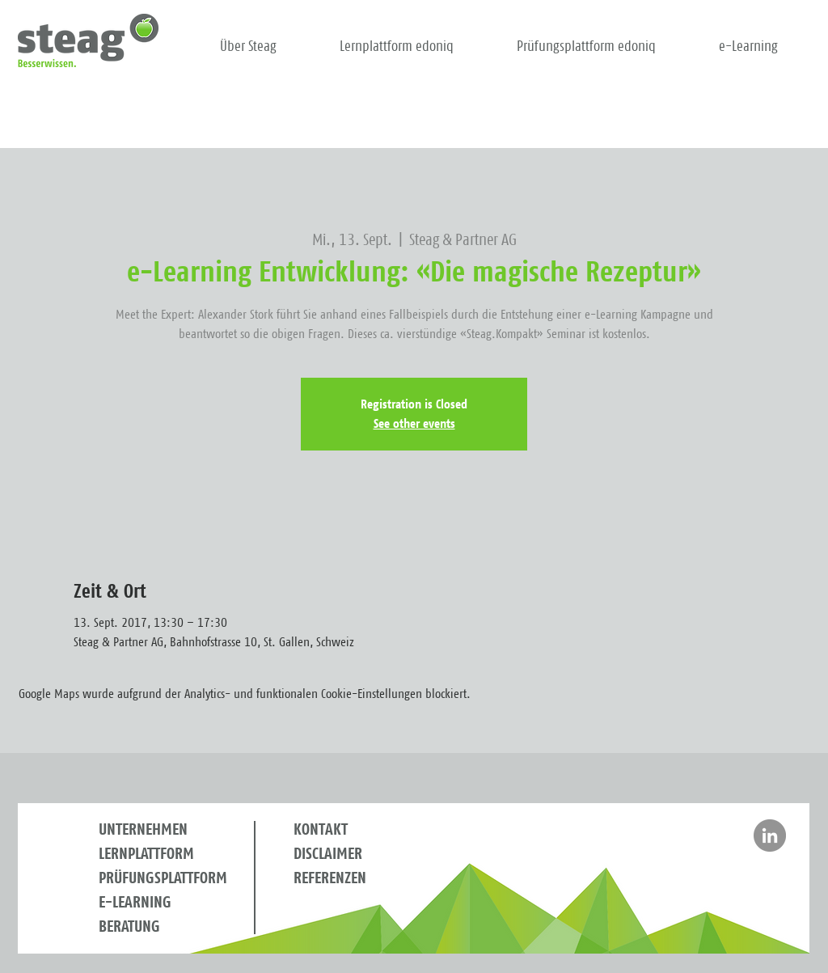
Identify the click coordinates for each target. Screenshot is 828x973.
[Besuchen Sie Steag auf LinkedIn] (770, 835)
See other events (414, 423)
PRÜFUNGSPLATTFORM (163, 878)
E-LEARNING (135, 903)
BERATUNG (129, 927)
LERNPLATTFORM (146, 854)
